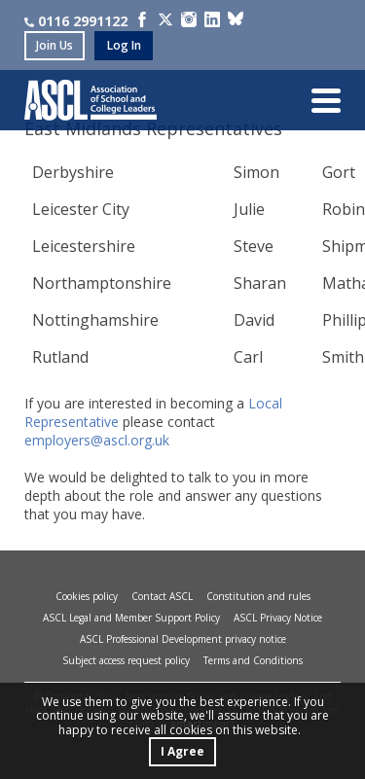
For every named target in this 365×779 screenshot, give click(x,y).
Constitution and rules (258, 596)
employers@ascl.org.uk (96, 440)
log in (124, 45)
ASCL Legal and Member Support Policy (131, 617)
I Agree (182, 751)
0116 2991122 (76, 21)
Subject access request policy (126, 660)
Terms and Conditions (253, 660)
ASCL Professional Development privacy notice (183, 639)
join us (54, 45)
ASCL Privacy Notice (278, 617)
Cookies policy (86, 596)
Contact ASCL (162, 596)
